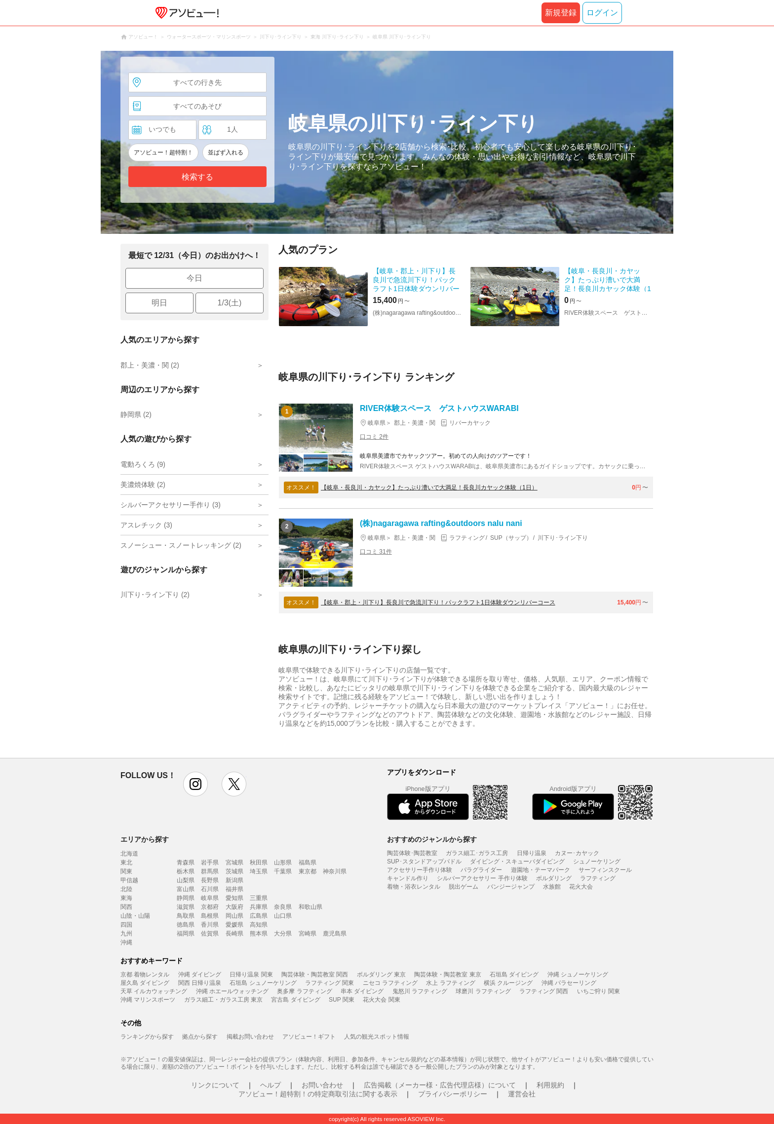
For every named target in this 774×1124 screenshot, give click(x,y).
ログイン (602, 12)
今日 (194, 278)
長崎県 (234, 933)
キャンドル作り (407, 878)
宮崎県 (307, 933)
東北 (126, 862)
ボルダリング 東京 (381, 974)
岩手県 (210, 862)
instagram (195, 784)
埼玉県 (259, 871)
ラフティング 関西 (543, 991)
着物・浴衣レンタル (413, 886)
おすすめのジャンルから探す (432, 839)
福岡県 (185, 933)
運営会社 (522, 1094)
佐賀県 (210, 933)
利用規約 (550, 1085)
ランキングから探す (147, 1036)
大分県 (283, 933)
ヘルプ (270, 1085)
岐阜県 (210, 898)
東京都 (307, 871)
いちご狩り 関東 (598, 991)
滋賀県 (185, 906)
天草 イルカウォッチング (153, 991)
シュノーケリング (596, 861)
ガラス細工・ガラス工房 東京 (223, 999)
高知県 (259, 924)
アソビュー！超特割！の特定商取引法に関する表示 (317, 1094)
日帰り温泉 (531, 853)
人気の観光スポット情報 (376, 1036)
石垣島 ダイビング (514, 974)
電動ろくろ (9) (142, 464)
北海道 (129, 853)
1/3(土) (230, 303)
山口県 (283, 915)
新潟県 (234, 880)
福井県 (234, 889)
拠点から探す (200, 1036)
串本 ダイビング (362, 991)
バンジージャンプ (511, 886)
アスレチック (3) (146, 525)
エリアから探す (144, 839)
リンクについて (215, 1085)
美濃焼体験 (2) (142, 484)
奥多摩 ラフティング (304, 991)
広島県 (259, 915)
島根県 (210, 915)
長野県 (210, 880)
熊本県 (259, 933)
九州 (126, 933)
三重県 (259, 898)
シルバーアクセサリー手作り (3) (170, 505)
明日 (159, 303)
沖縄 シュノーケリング (577, 974)
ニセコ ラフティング (390, 982)
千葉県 (283, 871)
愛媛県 (234, 924)
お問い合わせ (322, 1085)
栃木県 (185, 871)
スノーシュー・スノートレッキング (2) (180, 545)
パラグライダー (481, 869)
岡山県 (234, 915)
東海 (126, 898)
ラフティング (598, 878)
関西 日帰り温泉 (199, 982)
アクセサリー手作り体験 (419, 869)
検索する (197, 177)
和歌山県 (310, 906)
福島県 (307, 862)
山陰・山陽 (135, 915)
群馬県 (210, 871)
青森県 (185, 862)
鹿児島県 (335, 933)
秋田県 (259, 862)
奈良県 (283, 906)
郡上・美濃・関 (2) (149, 365)
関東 (126, 871)
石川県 (210, 889)
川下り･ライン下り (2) (155, 595)
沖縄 (126, 942)
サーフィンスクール (605, 869)
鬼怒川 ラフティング (419, 991)
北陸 (126, 889)
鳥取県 (185, 915)
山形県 (283, 862)
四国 (126, 924)
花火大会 (581, 886)
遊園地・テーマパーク (540, 869)
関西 (126, 906)
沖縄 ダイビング (199, 974)
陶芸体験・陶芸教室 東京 (447, 974)
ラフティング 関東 (329, 982)
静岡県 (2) (136, 414)
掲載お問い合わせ (250, 1036)
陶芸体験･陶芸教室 (412, 853)
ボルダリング (554, 878)
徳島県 (185, 924)
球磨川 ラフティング (483, 991)
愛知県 (234, 898)
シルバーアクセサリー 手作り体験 (482, 878)
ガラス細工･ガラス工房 (477, 853)
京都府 (210, 906)
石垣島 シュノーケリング (263, 982)
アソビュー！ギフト (309, 1036)
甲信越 (129, 880)
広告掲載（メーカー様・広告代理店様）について (440, 1085)
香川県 (210, 924)
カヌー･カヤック (577, 853)
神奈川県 (335, 871)
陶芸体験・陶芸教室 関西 (314, 974)
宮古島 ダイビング (295, 999)
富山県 (185, 889)
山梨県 (185, 880)
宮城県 (234, 862)
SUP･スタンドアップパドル (424, 861)
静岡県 (185, 898)
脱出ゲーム (463, 886)
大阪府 (234, 906)
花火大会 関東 (381, 999)
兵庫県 (259, 906)
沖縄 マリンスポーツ (147, 999)
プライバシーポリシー (452, 1094)
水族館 (552, 886)
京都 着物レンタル (144, 974)
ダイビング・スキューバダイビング (517, 861)
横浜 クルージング (508, 982)
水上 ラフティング (450, 982)
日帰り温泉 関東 (251, 974)
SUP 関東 (341, 999)
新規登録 (561, 12)
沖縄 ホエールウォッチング (232, 991)
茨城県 (234, 871)
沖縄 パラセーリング (569, 982)
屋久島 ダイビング (144, 982)
